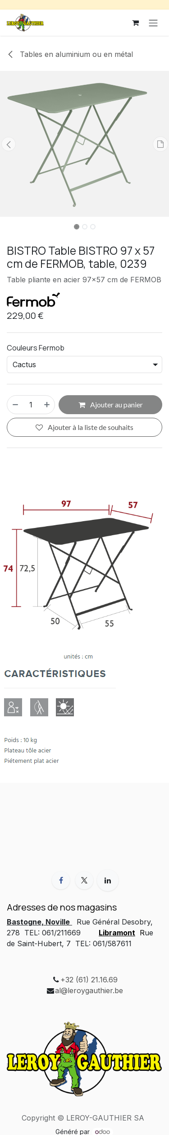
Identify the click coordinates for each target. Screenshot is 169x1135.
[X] (84, 880)
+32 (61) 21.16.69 (89, 979)
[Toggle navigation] (153, 22)
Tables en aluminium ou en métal (70, 54)
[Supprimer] (15, 405)
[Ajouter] (47, 405)
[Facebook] (61, 880)
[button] (8, 144)
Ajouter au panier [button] (110, 404)
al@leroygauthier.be (89, 990)
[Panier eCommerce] (135, 23)
